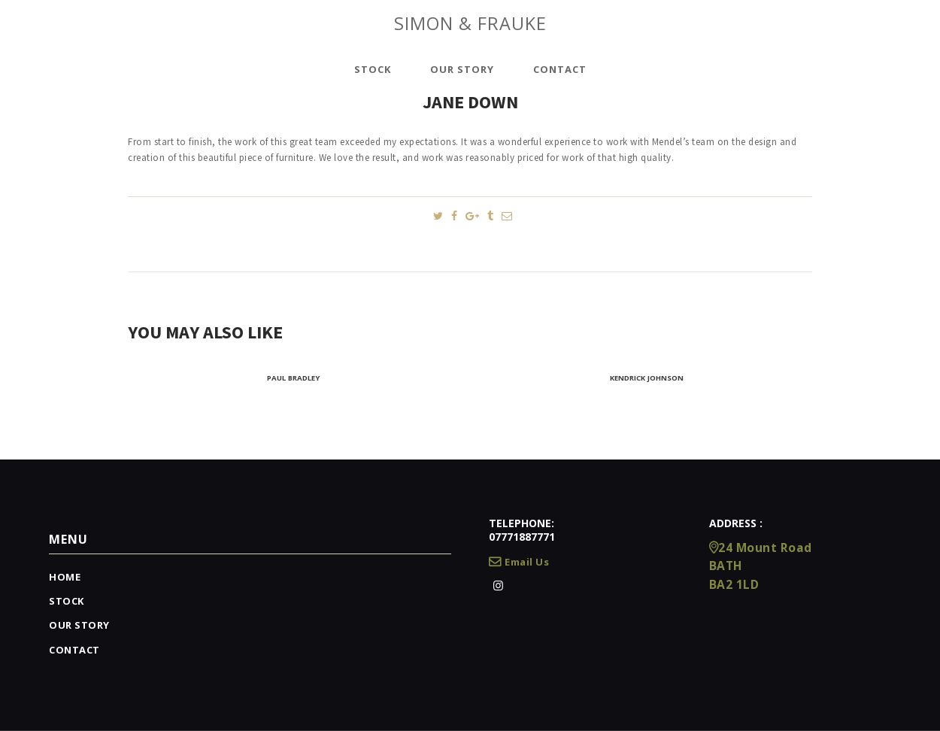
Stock (66, 601)
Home (64, 577)
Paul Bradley (293, 378)
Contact (74, 650)
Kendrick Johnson (647, 378)
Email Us (519, 562)
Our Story (79, 625)
